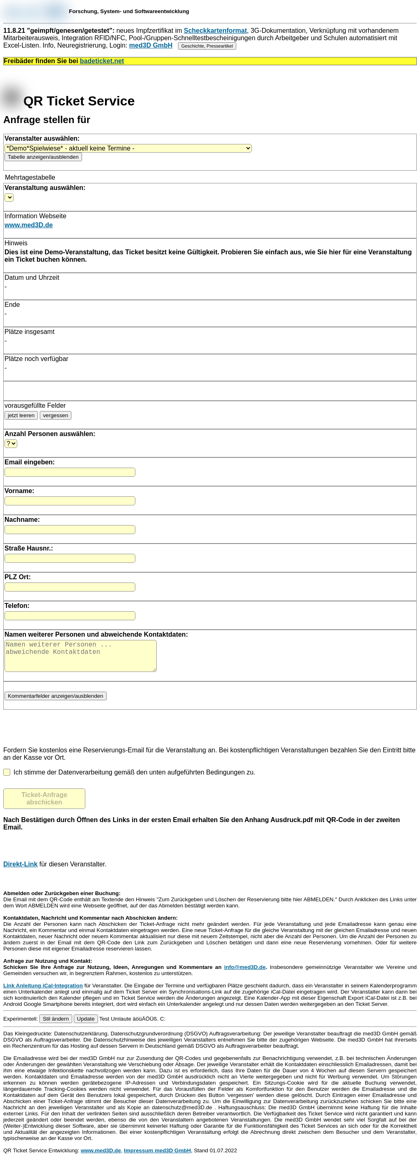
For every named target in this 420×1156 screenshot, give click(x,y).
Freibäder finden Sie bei (64, 60)
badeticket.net (102, 60)
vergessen (55, 415)
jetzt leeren (21, 415)
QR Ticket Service (69, 101)
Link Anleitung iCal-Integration (43, 992)
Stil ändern (56, 1025)
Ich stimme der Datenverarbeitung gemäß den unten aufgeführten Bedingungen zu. (129, 778)
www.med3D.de (29, 225)
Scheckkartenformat (215, 30)
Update (86, 1025)
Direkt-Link (20, 870)
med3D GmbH (151, 45)
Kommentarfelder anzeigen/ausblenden (55, 702)
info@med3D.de (245, 974)
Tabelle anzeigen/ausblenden (43, 157)
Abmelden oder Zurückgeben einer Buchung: (62, 900)
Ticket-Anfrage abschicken (44, 805)
